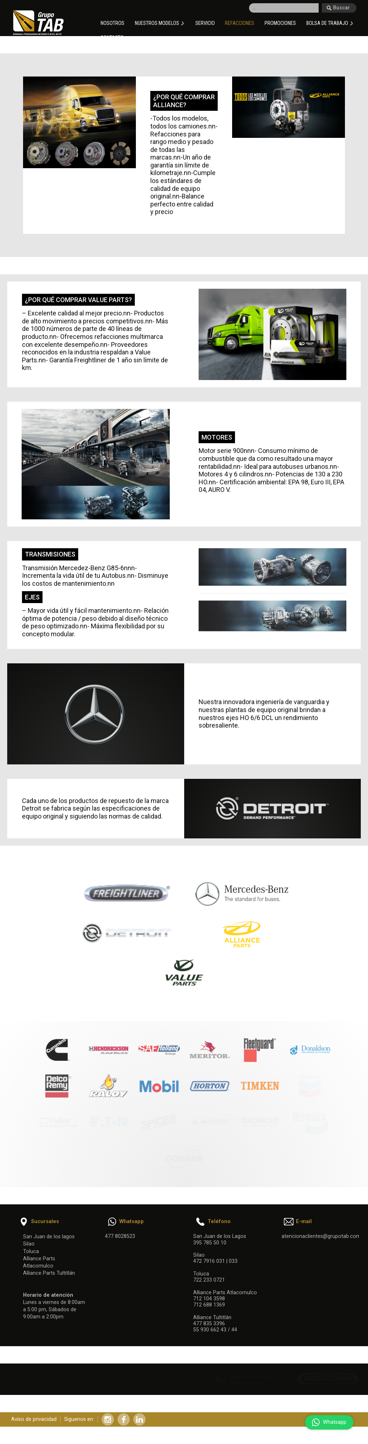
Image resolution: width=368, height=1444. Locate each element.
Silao (29, 1241)
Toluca (31, 1248)
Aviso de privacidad (34, 1420)
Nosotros (112, 23)
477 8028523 (120, 1233)
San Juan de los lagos (49, 1234)
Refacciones (239, 23)
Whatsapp (327, 1422)
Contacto (112, 38)
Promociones (280, 23)
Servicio (205, 23)
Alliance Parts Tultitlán (49, 1270)
